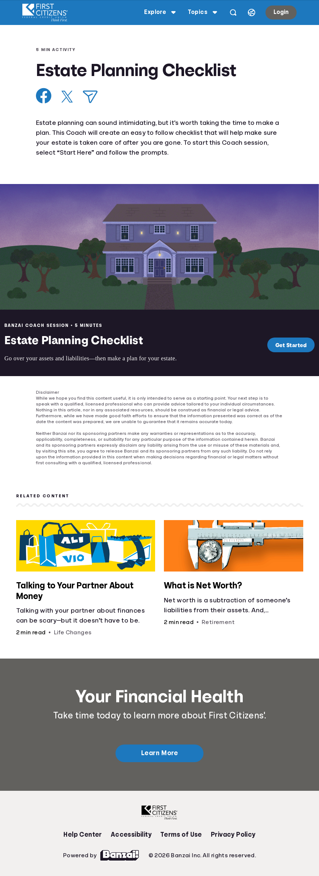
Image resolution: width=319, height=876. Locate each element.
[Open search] (232, 12)
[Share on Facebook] (44, 96)
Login (280, 12)
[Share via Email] (90, 96)
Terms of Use (181, 834)
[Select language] (250, 12)
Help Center (82, 834)
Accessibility (131, 834)
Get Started (289, 345)
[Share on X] (67, 96)
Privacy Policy (233, 834)
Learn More (159, 753)
